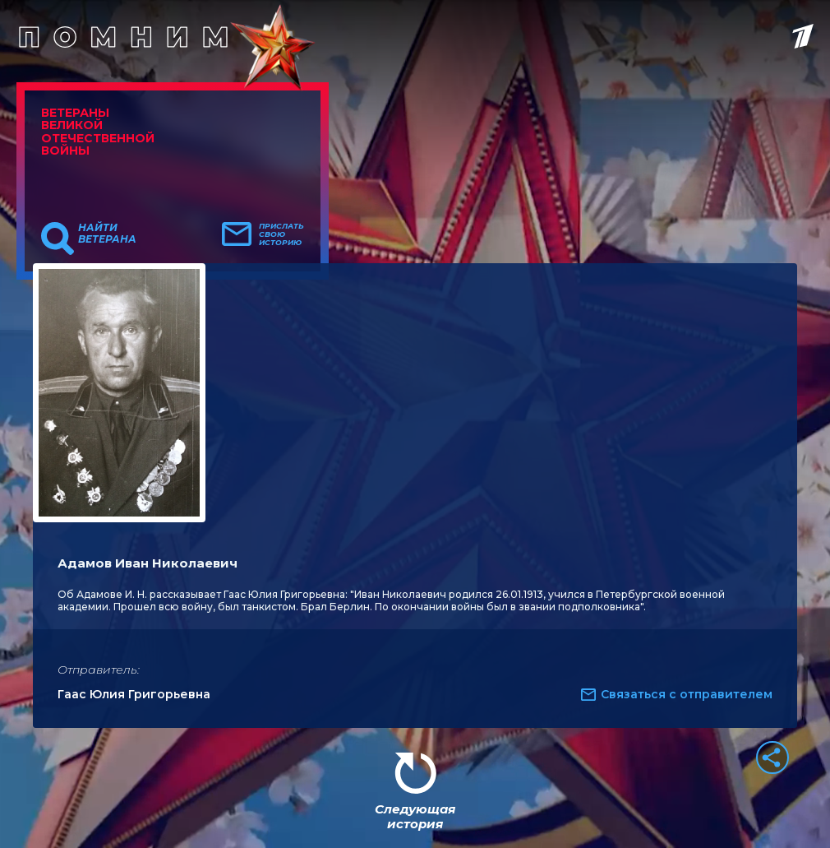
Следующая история (415, 816)
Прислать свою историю (281, 234)
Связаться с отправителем (686, 694)
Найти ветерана (107, 233)
